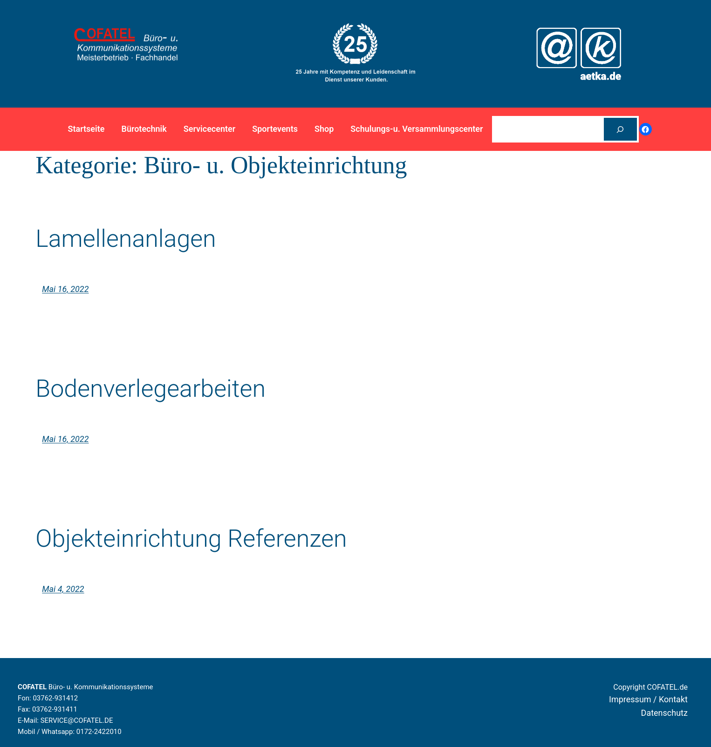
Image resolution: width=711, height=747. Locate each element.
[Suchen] (620, 129)
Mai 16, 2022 (65, 289)
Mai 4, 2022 (63, 589)
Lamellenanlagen (125, 239)
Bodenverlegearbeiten (150, 389)
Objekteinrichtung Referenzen (191, 539)
